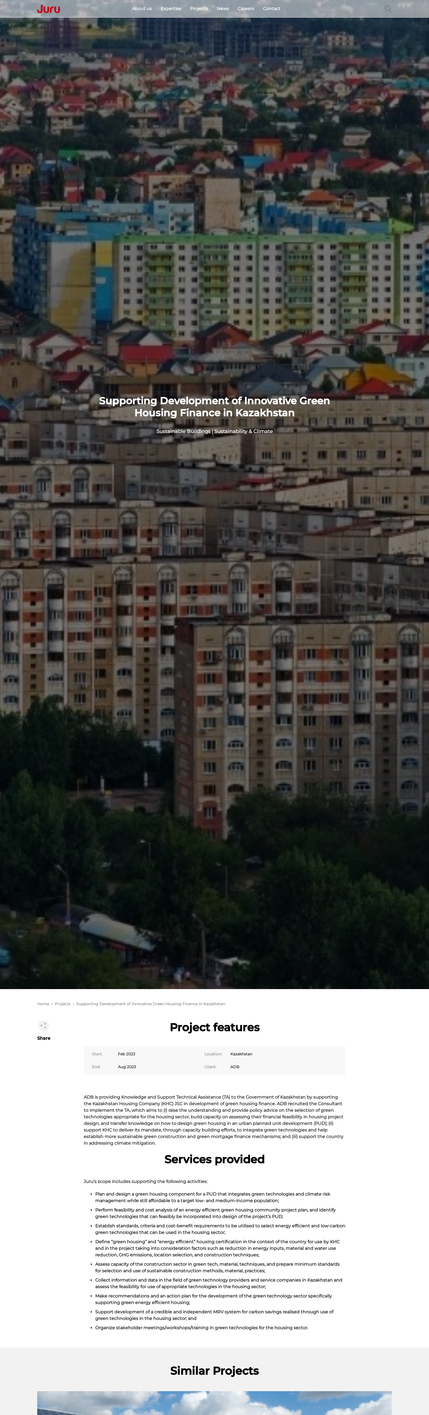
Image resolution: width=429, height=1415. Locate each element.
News (223, 8)
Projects (199, 8)
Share (43, 1030)
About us (142, 8)
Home (43, 1003)
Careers (246, 8)
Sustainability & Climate (243, 431)
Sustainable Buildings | (184, 431)
